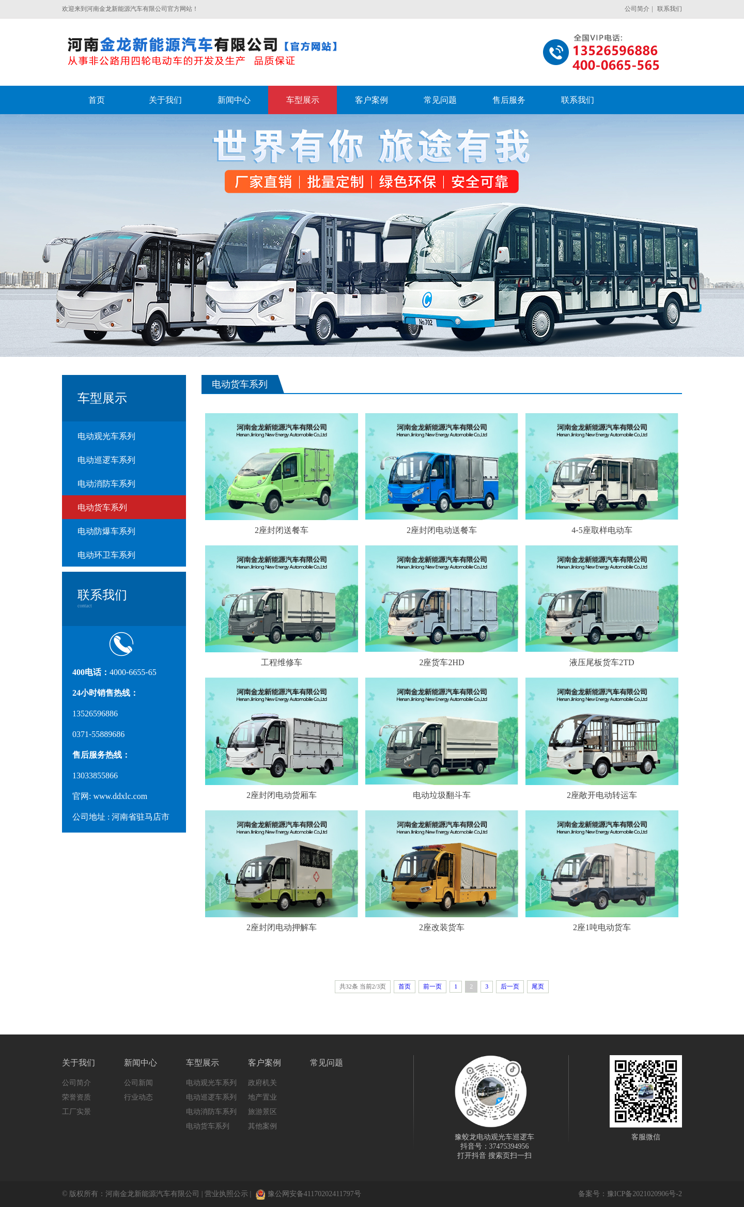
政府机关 (262, 1083)
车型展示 (202, 1062)
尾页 (538, 986)
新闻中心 (140, 1062)
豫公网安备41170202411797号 (308, 1194)
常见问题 (326, 1062)
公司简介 (637, 8)
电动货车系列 (102, 507)
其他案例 (262, 1126)
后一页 (510, 986)
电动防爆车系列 (106, 531)
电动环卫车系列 (106, 555)
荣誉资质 (76, 1097)
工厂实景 (76, 1112)
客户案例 (264, 1062)
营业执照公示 (226, 1194)
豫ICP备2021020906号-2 (644, 1194)
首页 (404, 986)
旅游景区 (262, 1112)
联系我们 (669, 8)
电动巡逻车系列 (106, 460)
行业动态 (138, 1097)
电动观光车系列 (106, 436)
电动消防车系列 (106, 483)
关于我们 (78, 1062)
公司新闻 (138, 1083)
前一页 (432, 986)
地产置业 (262, 1097)
